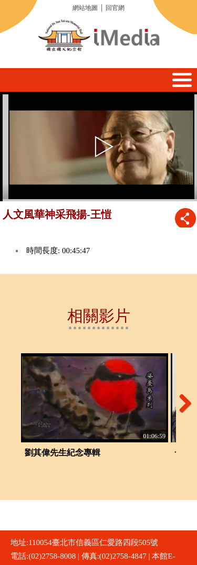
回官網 (115, 8)
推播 (185, 218)
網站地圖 (85, 8)
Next (181, 403)
